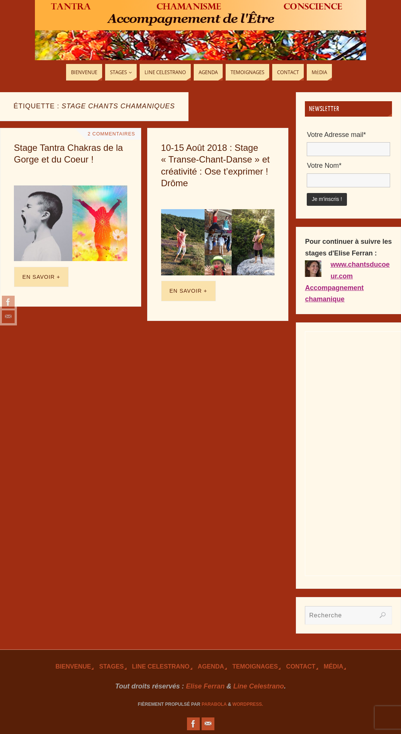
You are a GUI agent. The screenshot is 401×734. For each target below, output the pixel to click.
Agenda (211, 666)
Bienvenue (73, 666)
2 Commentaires (111, 134)
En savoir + (41, 277)
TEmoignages (255, 666)
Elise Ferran (205, 686)
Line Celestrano (161, 666)
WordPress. (247, 704)
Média (333, 666)
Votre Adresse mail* (336, 134)
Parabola (214, 704)
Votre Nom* (324, 165)
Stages (111, 666)
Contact (300, 666)
